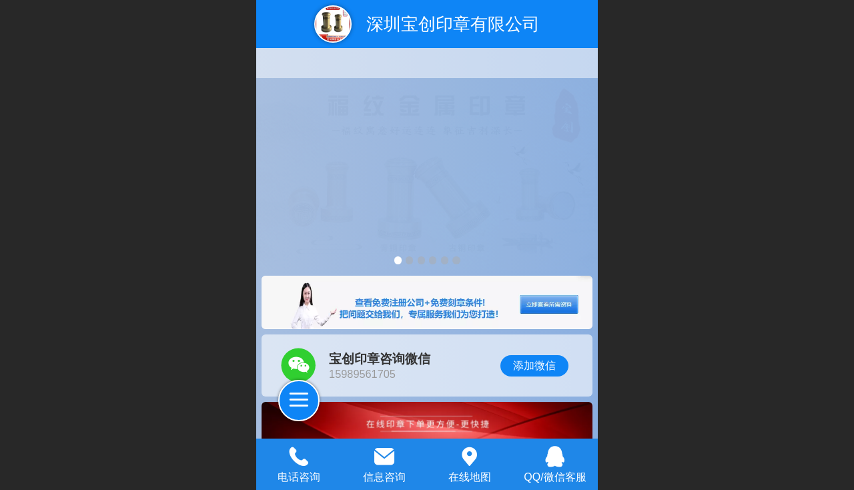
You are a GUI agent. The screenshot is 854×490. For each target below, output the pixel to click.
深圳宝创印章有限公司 (453, 24)
